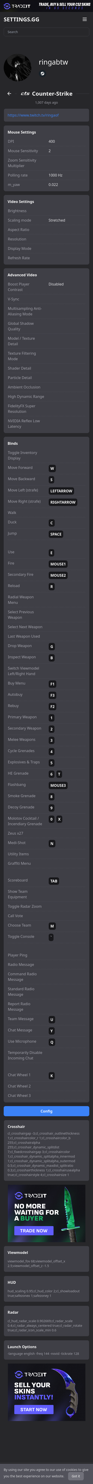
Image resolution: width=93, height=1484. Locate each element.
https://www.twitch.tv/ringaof (33, 115)
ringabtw (53, 62)
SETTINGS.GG (21, 19)
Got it (76, 1476)
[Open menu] (84, 19)
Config (47, 1111)
